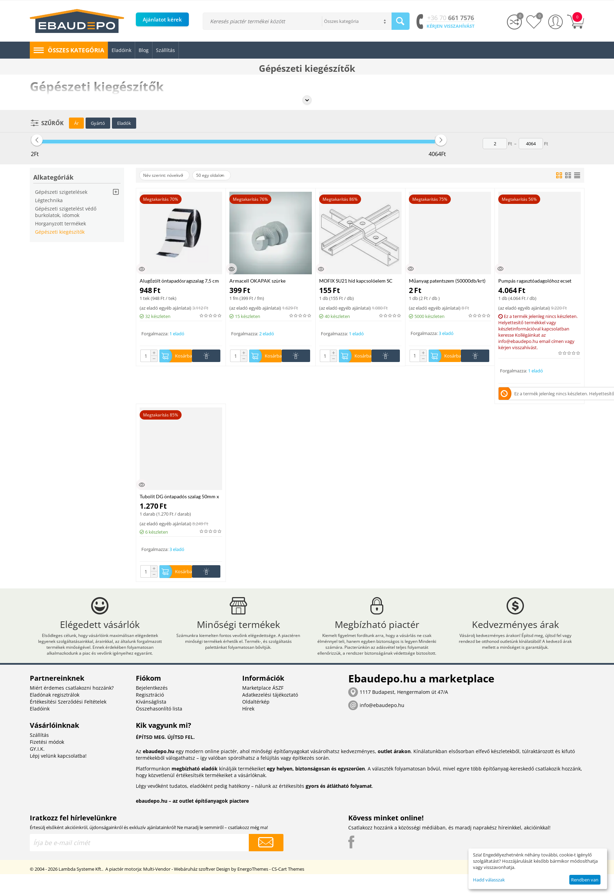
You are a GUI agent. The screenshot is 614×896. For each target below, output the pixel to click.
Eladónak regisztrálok (54, 708)
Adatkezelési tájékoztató (270, 708)
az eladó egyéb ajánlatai (165, 308)
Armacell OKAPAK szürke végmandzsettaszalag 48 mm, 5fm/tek (269, 281)
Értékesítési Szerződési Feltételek (68, 715)
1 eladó (176, 333)
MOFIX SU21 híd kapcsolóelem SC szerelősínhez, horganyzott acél (356, 281)
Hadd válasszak (489, 880)
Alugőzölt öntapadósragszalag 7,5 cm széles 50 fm (179, 281)
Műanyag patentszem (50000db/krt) (447, 281)
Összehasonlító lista (159, 722)
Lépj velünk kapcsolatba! (58, 769)
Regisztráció (150, 708)
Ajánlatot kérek (162, 19)
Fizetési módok (47, 755)
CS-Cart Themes (288, 882)
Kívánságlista (151, 715)
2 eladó (266, 333)
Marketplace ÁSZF (262, 701)
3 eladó (446, 333)
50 (222, 175)
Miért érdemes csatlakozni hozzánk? (72, 701)
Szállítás (39, 748)
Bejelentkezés (152, 701)
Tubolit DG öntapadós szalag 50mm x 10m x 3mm (179, 498)
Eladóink (40, 722)
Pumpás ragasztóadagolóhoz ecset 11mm (534, 281)
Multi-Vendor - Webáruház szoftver (179, 882)
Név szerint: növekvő (167, 175)
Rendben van (584, 880)
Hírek (248, 722)
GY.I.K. (37, 762)
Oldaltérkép (256, 715)
